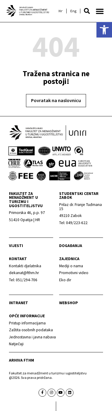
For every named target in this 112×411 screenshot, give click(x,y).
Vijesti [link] (16, 245)
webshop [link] (68, 302)
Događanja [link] (70, 245)
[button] (87, 11)
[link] (104, 29)
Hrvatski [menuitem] (61, 11)
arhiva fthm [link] (21, 360)
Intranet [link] (18, 302)
